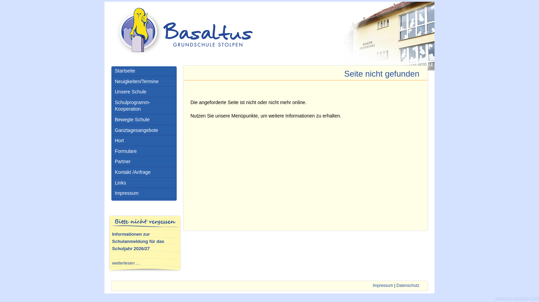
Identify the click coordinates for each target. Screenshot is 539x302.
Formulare (126, 151)
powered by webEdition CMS (517, 298)
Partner (123, 161)
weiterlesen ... (126, 263)
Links (120, 183)
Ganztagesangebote (136, 130)
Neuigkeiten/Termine (137, 81)
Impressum (127, 193)
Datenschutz (407, 285)
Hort (119, 140)
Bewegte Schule (132, 119)
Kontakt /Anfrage (133, 172)
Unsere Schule (130, 91)
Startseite (125, 71)
